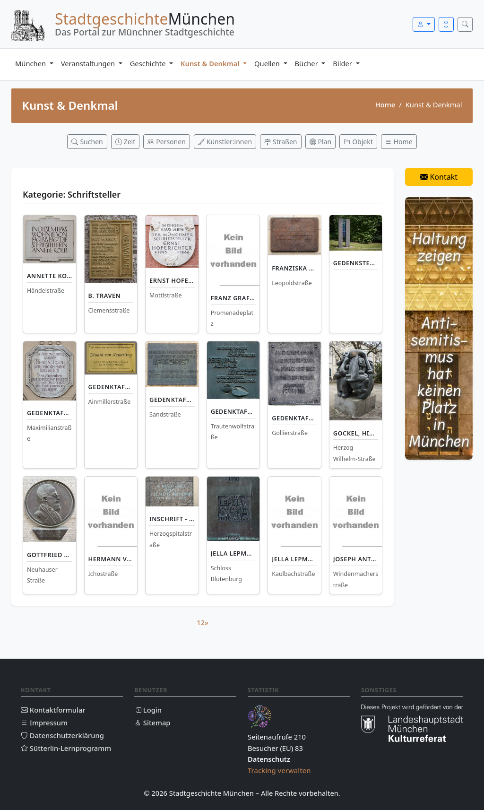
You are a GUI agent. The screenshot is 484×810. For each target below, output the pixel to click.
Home (385, 104)
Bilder (343, 63)
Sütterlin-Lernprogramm (66, 748)
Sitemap (152, 722)
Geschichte (149, 63)
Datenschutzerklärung (62, 735)
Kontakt (439, 177)
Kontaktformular (53, 709)
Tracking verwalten (279, 770)
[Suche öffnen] (465, 24)
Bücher (307, 63)
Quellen (268, 63)
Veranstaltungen (89, 63)
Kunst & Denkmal (211, 63)
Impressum (44, 722)
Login (148, 709)
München (31, 63)
